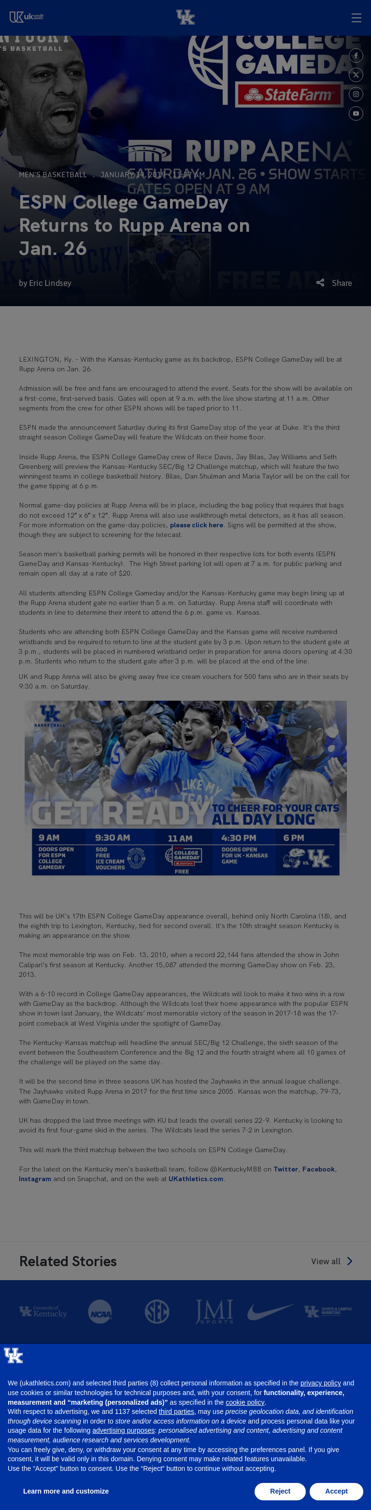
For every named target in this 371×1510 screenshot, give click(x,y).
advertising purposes (123, 1430)
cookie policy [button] (245, 1402)
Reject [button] (280, 1491)
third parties (176, 1411)
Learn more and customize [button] (66, 1491)
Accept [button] (336, 1491)
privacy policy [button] (320, 1383)
